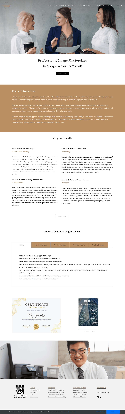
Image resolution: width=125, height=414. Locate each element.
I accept (113, 411)
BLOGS (109, 6)
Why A (32, 390)
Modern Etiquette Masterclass (56, 390)
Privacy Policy (34, 397)
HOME (48, 6)
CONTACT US (98, 6)
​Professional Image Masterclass (56, 392)
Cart (118, 6)
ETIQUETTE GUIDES (84, 6)
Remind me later (100, 411)
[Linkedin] (100, 397)
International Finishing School (56, 394)
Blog (31, 394)
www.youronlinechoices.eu (69, 412)
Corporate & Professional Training (57, 397)
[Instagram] (98, 397)
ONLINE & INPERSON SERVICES (64, 6)
